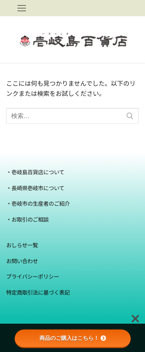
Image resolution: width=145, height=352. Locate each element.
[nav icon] (21, 8)
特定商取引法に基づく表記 (38, 292)
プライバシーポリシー (32, 276)
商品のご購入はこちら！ (72, 338)
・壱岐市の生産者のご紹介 (38, 203)
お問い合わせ (22, 261)
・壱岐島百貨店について (35, 172)
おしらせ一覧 (22, 245)
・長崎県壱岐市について (35, 188)
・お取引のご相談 (27, 219)
